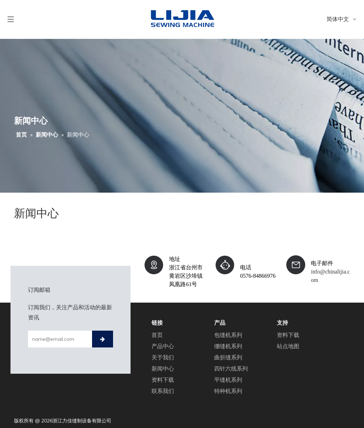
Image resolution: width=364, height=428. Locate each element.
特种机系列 (228, 390)
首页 (157, 334)
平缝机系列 (228, 379)
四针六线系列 (231, 368)
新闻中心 (163, 368)
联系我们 (163, 390)
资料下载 (163, 379)
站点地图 (288, 346)
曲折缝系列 (228, 357)
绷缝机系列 (228, 346)
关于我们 (163, 357)
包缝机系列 (228, 334)
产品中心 (163, 346)
